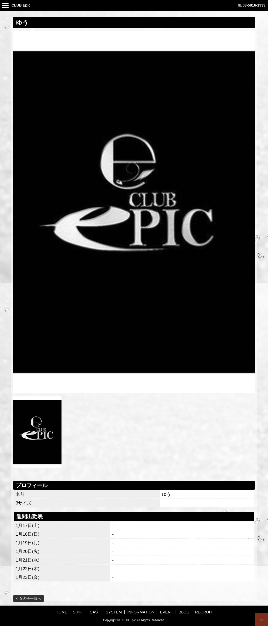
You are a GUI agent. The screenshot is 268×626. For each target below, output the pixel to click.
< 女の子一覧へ (28, 598)
